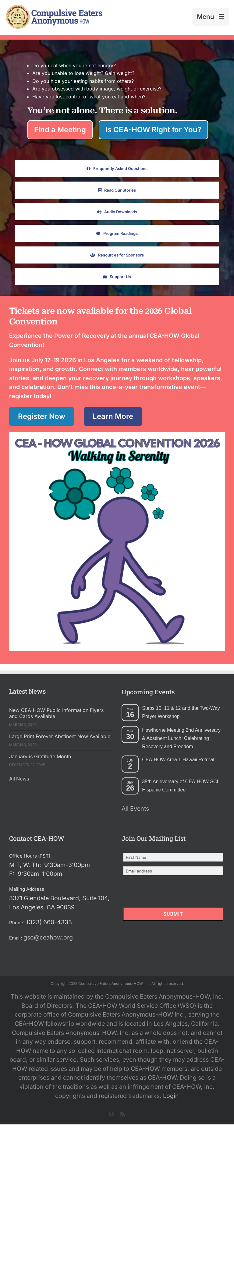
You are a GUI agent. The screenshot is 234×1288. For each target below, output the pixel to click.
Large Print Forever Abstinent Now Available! (60, 736)
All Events (135, 808)
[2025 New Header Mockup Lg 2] (53, 7)
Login (171, 1095)
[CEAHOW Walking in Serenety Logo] (118, 437)
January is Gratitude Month (40, 756)
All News (19, 779)
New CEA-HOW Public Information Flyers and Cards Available (56, 713)
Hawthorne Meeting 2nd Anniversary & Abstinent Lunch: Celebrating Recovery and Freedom (181, 738)
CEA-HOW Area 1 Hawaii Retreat (178, 759)
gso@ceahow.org (48, 937)
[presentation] (160, 891)
